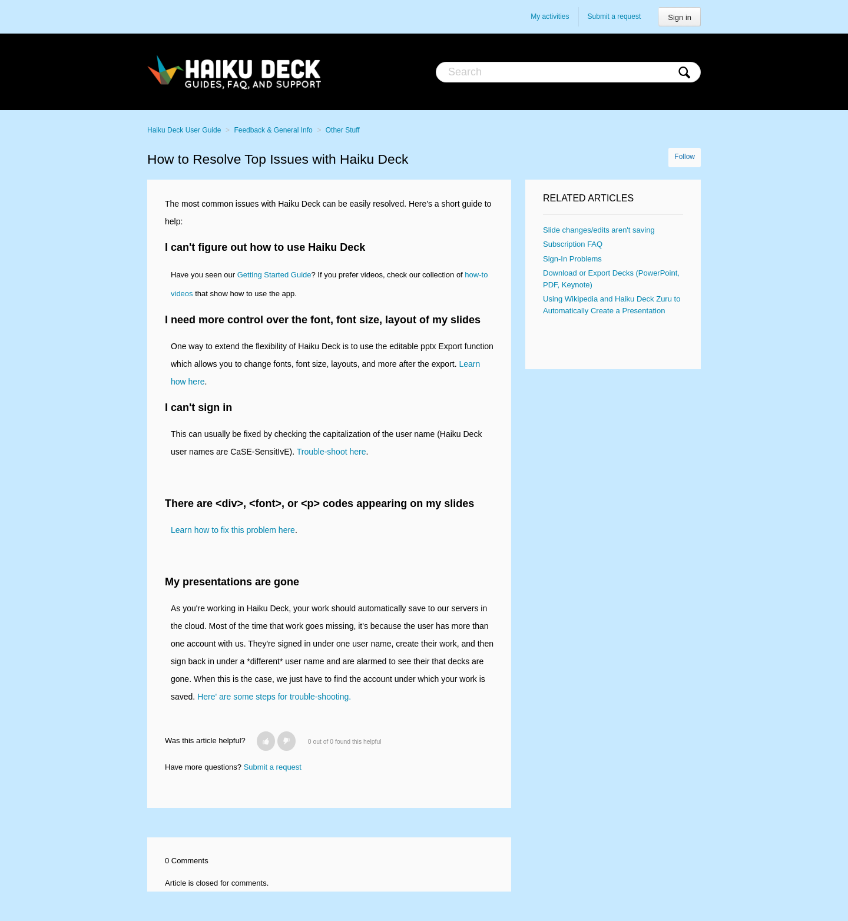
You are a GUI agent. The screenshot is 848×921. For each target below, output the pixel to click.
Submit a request (614, 16)
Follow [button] (684, 157)
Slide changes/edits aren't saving (599, 230)
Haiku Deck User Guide (184, 130)
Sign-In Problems (572, 258)
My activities (550, 16)
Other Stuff (343, 130)
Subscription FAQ (572, 244)
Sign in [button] (679, 17)
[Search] (568, 72)
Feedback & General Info (273, 130)
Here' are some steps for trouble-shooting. (274, 696)
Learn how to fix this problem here (233, 530)
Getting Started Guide (274, 274)
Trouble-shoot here (331, 451)
